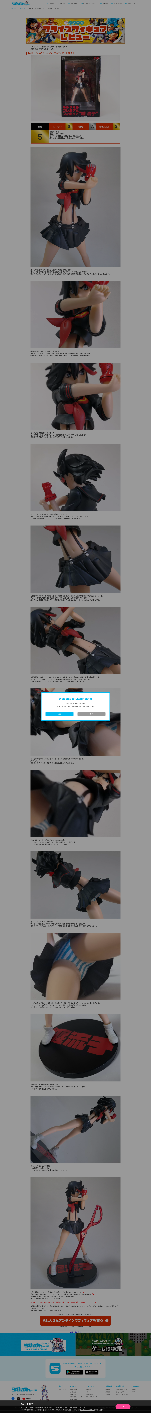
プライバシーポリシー (87, 1410)
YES (59, 714)
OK (123, 1407)
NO (91, 714)
